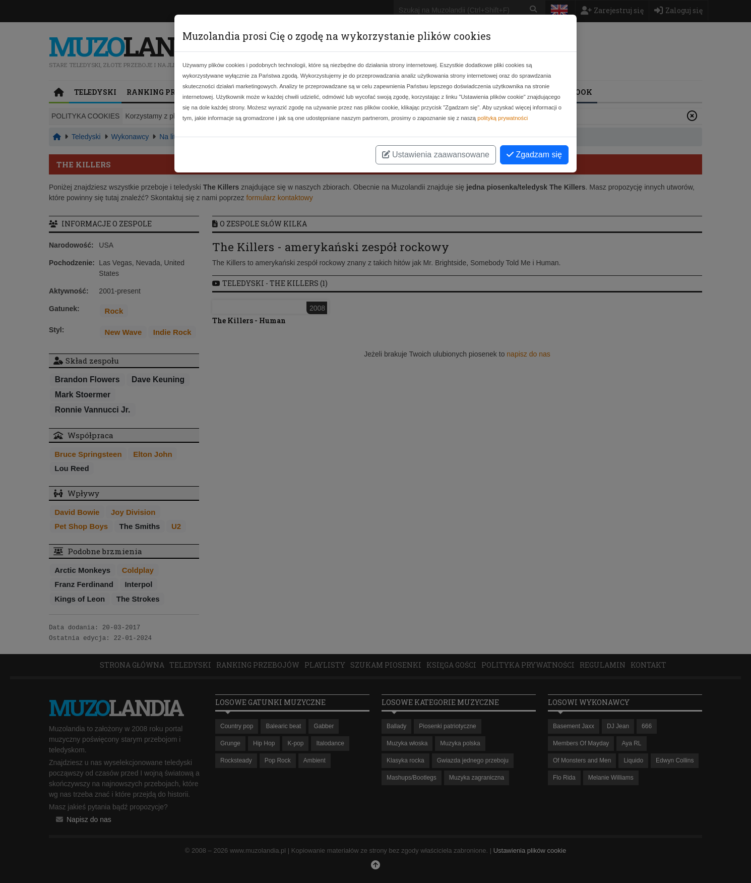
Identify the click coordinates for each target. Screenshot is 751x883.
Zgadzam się (534, 154)
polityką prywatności (502, 118)
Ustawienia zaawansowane (435, 154)
